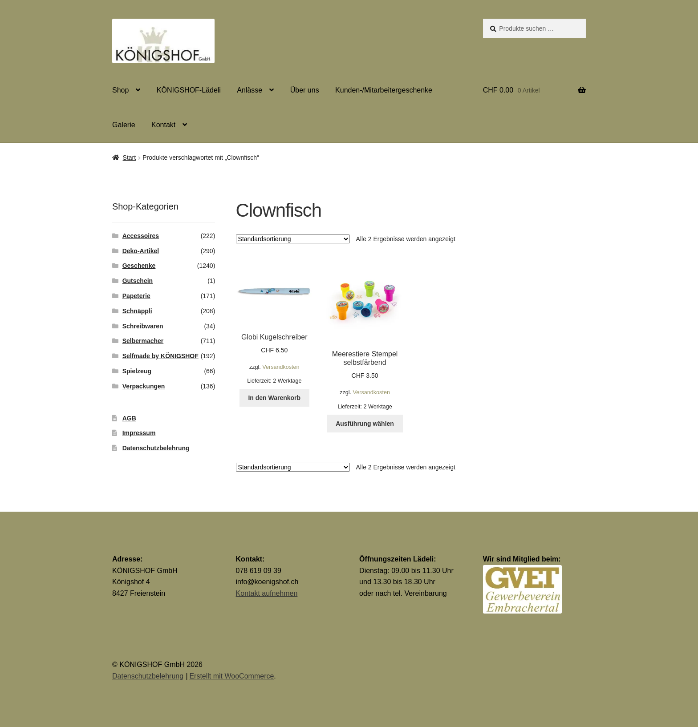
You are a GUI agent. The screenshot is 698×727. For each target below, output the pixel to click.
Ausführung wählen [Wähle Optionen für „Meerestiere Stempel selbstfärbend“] (365, 423)
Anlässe (249, 90)
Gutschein (137, 280)
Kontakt (163, 125)
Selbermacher (143, 340)
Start (129, 157)
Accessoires (140, 235)
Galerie (123, 125)
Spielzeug (136, 371)
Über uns (304, 90)
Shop (120, 90)
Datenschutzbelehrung (156, 448)
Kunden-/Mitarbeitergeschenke (383, 90)
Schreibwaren (142, 326)
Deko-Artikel (140, 250)
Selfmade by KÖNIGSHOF (160, 355)
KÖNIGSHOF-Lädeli (189, 90)
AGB (129, 418)
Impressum (139, 432)
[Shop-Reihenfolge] (293, 238)
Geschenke (139, 265)
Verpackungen (143, 386)
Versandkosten (280, 367)
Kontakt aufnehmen (267, 593)
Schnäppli (137, 311)
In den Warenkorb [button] (274, 397)
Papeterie (136, 295)
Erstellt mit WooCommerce (231, 676)
